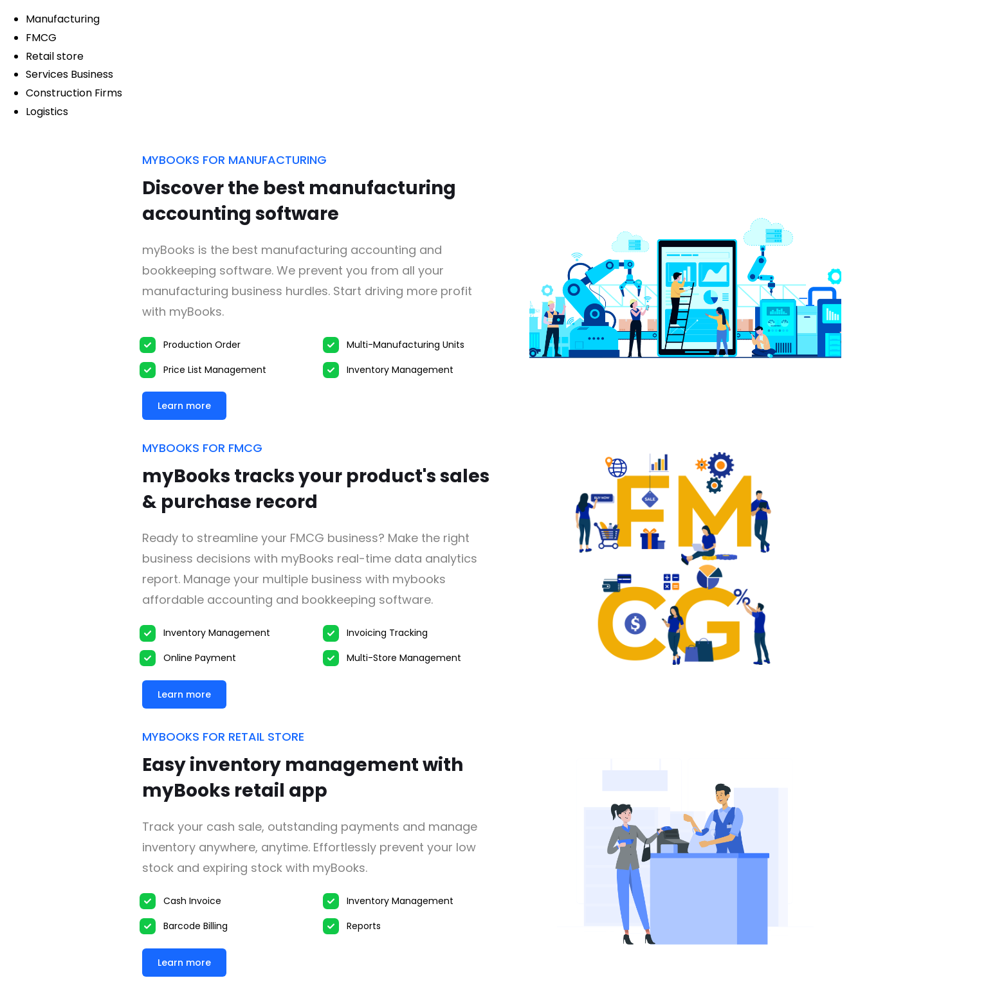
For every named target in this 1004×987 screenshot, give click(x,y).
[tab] (515, 19)
